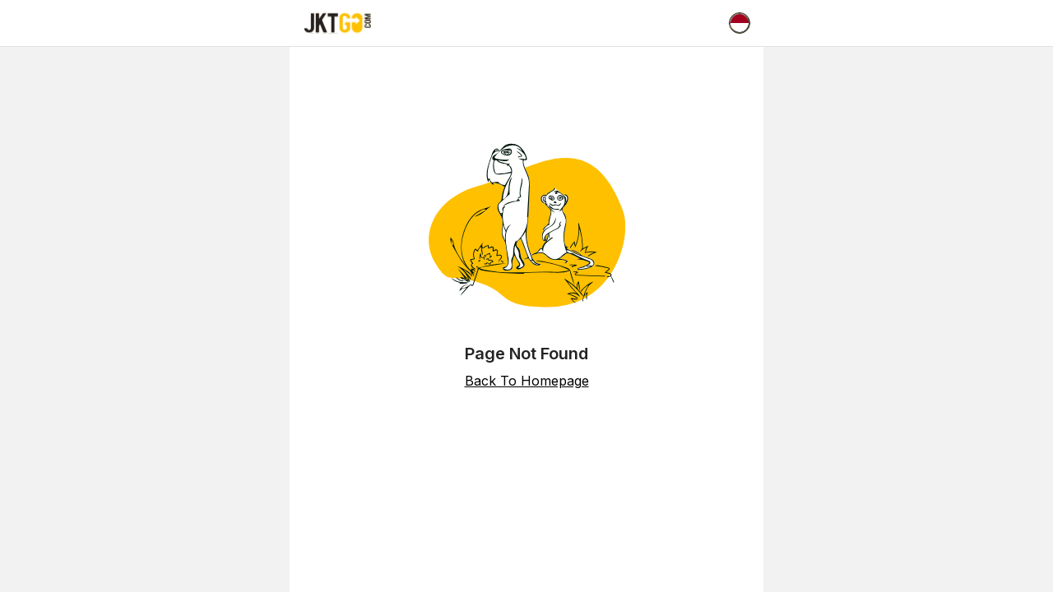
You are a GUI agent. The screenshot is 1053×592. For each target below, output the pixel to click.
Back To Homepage (527, 380)
